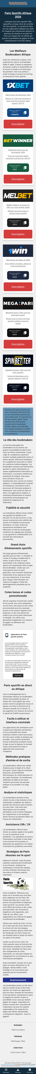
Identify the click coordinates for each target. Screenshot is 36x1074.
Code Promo (30, 1070)
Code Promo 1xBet (18, 1052)
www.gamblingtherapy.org (7, 1064)
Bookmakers (6, 1070)
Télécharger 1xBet (18, 1041)
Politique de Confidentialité (28, 1065)
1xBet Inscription (18, 1030)
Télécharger (18, 1070)
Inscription (18, 124)
